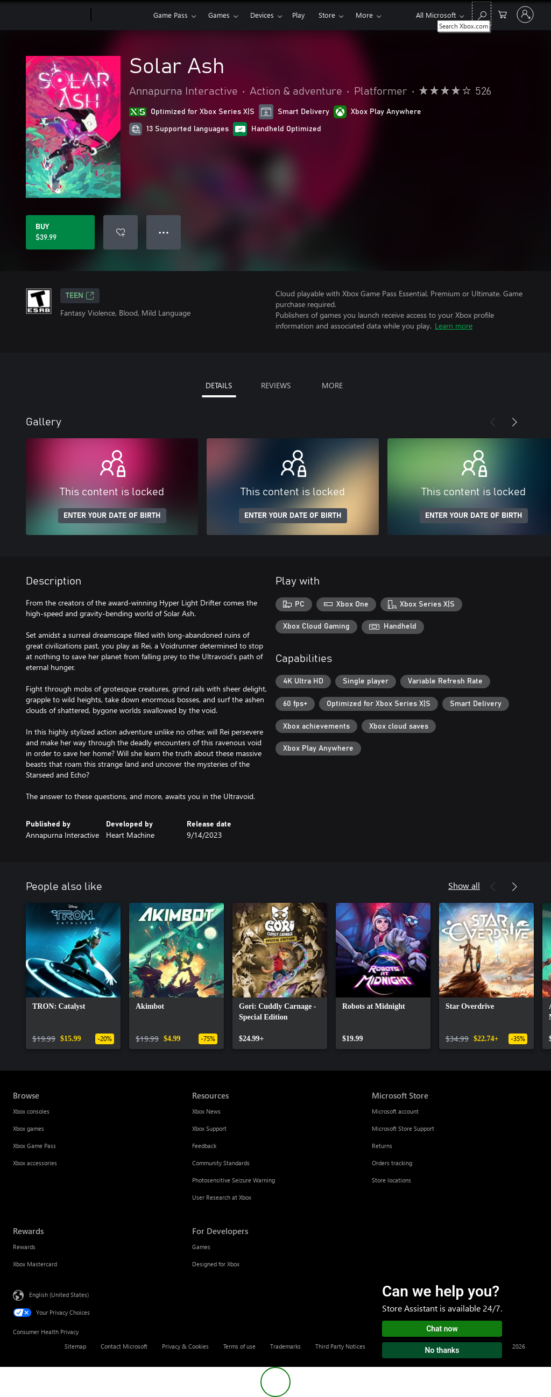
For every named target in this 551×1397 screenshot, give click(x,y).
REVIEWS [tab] (276, 385)
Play (298, 14)
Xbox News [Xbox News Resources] (206, 1111)
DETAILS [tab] (219, 385)
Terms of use (239, 1346)
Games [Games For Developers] (201, 1246)
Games (219, 14)
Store (327, 14)
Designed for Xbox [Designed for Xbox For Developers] (215, 1263)
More (364, 14)
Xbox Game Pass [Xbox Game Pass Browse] (34, 1145)
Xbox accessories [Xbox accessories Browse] (35, 1162)
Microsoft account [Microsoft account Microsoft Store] (395, 1111)
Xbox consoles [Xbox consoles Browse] (31, 1111)
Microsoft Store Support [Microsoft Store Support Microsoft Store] (403, 1128)
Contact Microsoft (124, 1346)
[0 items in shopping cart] (502, 13)
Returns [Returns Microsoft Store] (382, 1145)
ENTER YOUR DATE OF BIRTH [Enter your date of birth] (112, 515)
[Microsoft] (50, 15)
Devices (262, 14)
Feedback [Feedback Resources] (204, 1145)
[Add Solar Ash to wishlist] (120, 232)
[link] (73, 976)
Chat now (442, 1328)
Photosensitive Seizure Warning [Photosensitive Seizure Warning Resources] (233, 1180)
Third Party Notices (340, 1346)
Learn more (453, 325)
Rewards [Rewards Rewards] (24, 1246)
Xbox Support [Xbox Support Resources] (209, 1128)
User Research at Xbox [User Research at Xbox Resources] (221, 1197)
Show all (464, 885)
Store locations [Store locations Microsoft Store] (391, 1180)
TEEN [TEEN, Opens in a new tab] (80, 295)
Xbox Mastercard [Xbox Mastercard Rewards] (35, 1263)
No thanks (442, 1350)
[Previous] (493, 422)
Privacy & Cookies (185, 1346)
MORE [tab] (332, 385)
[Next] (514, 422)
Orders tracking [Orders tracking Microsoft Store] (392, 1162)
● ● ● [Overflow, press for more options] (164, 232)
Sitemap (75, 1346)
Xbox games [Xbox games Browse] (28, 1128)
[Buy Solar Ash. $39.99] (60, 232)
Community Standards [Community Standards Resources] (221, 1162)
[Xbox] (120, 15)
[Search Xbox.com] (481, 14)
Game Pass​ (170, 14)
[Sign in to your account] (525, 14)
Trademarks (285, 1346)
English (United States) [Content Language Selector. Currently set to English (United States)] (59, 1294)
